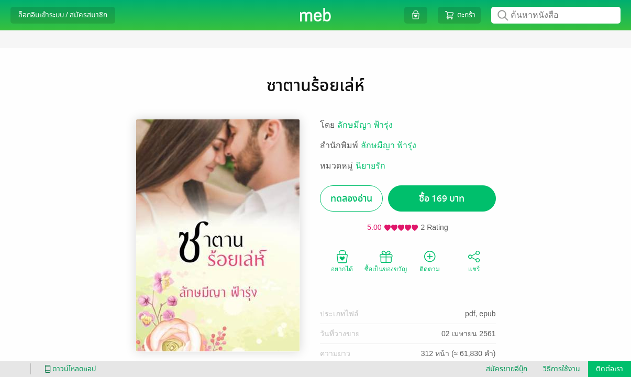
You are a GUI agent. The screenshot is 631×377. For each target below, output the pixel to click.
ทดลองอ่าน (351, 199)
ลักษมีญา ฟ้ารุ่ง (365, 124)
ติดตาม (429, 261)
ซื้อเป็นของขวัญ (385, 261)
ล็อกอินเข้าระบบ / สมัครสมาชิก (62, 14)
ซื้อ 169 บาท (441, 199)
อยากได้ (342, 261)
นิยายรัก (370, 165)
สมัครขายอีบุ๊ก (506, 368)
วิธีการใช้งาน (561, 368)
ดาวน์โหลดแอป (68, 368)
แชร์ (474, 261)
